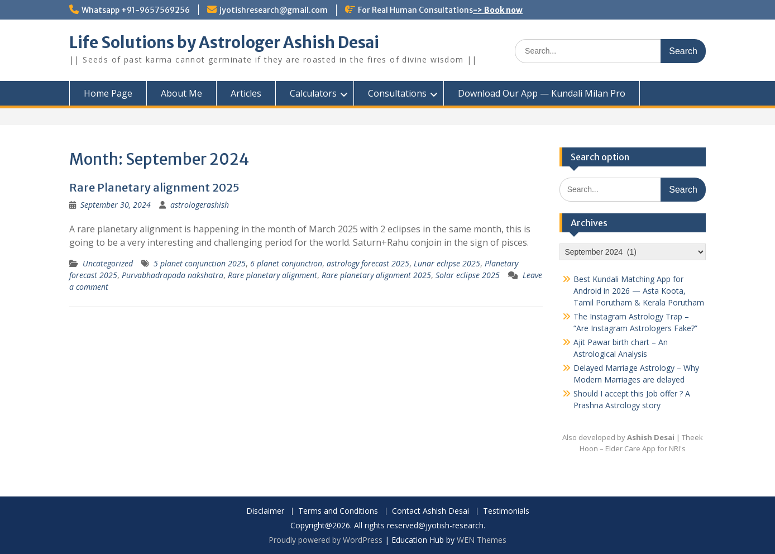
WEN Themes (481, 539)
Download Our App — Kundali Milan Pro (541, 93)
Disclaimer (265, 511)
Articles (246, 93)
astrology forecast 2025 (368, 263)
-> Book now (498, 10)
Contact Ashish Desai (430, 511)
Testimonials (506, 511)
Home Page (108, 93)
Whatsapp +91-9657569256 (136, 10)
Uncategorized (108, 263)
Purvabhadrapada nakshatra (172, 275)
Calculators (313, 93)
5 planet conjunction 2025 (200, 263)
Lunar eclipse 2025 (447, 263)
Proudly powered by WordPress (325, 539)
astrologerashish (199, 204)
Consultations (397, 93)
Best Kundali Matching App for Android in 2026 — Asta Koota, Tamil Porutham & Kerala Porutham (638, 291)
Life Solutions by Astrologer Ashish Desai (224, 42)
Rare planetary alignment (272, 275)
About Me (181, 93)
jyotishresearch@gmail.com (273, 10)
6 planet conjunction (286, 263)
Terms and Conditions (338, 511)
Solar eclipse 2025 (468, 275)
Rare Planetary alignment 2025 (154, 187)
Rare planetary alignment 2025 (376, 275)
